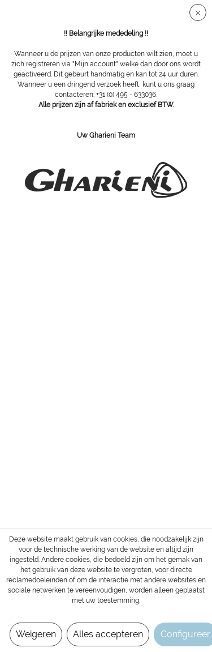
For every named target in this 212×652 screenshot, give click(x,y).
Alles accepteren (108, 634)
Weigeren (36, 634)
